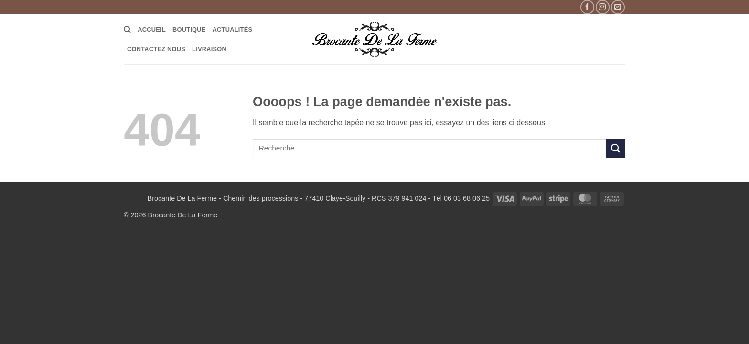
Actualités (233, 29)
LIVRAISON (209, 49)
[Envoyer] (615, 148)
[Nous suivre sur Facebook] (587, 7)
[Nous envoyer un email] (618, 7)
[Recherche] (127, 30)
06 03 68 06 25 (467, 198)
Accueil (152, 29)
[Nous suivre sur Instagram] (603, 7)
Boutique (189, 29)
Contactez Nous (156, 49)
